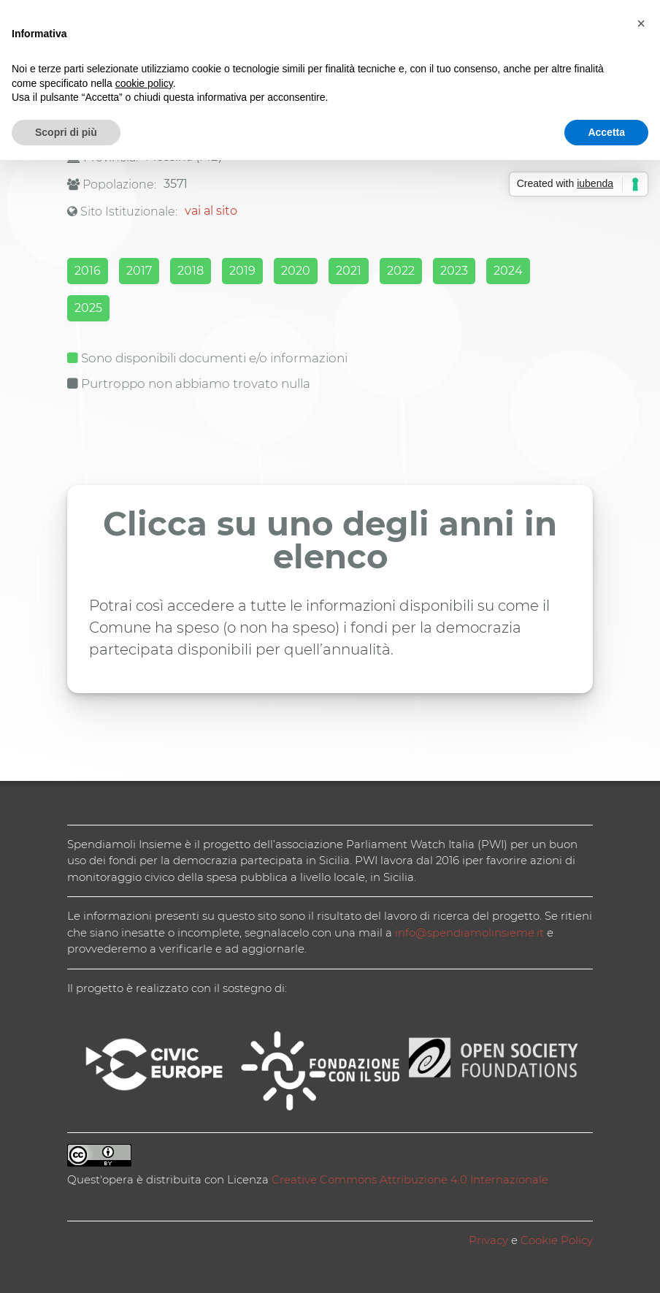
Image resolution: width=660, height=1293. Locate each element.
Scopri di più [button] (66, 132)
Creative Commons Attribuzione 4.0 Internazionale (410, 1179)
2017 (139, 271)
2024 (508, 271)
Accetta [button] (606, 132)
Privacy (488, 1240)
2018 (190, 271)
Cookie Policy (557, 1240)
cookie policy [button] (144, 83)
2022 (401, 271)
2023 (454, 271)
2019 (242, 271)
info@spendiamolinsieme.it (469, 932)
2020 (295, 271)
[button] (641, 23)
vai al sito (211, 211)
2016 (87, 271)
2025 (88, 308)
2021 (348, 271)
